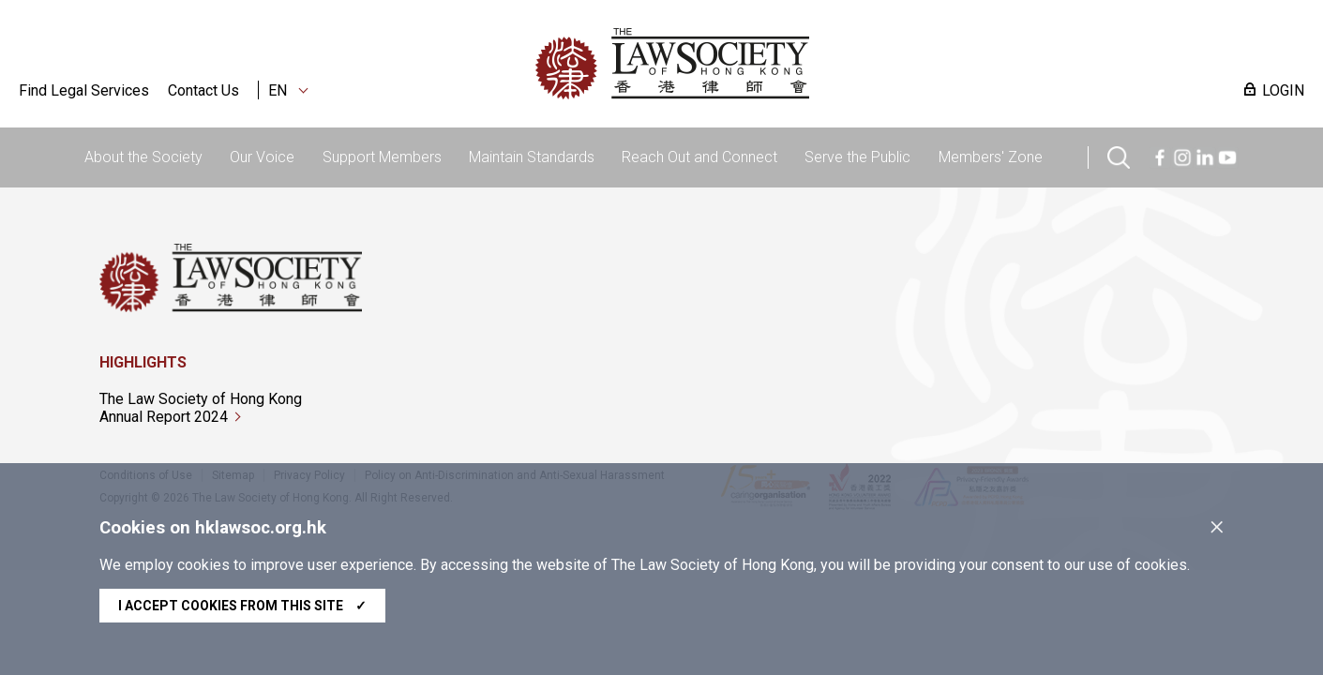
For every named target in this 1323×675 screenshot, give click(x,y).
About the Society (143, 157)
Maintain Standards (531, 157)
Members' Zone (991, 157)
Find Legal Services (84, 90)
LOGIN (1283, 90)
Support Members (382, 157)
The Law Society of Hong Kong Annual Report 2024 (200, 408)
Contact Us (203, 90)
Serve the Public (857, 157)
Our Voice (262, 157)
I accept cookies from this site (242, 605)
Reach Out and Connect (699, 157)
